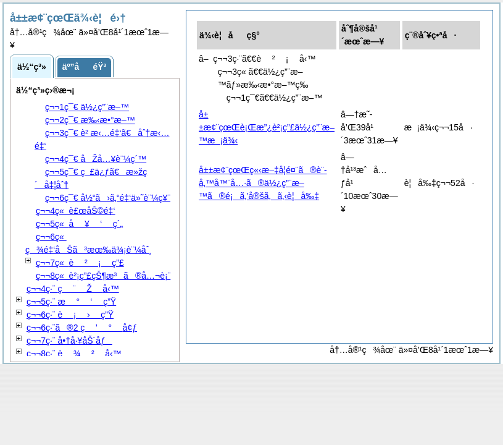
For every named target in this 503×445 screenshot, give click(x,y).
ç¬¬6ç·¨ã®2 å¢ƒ (82, 328)
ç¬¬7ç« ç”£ (80, 263)
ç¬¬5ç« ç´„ (79, 224)
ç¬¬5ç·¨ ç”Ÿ (71, 302)
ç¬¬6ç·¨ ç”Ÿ (70, 315)
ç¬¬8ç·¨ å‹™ (74, 353)
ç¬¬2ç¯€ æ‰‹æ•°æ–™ (90, 120)
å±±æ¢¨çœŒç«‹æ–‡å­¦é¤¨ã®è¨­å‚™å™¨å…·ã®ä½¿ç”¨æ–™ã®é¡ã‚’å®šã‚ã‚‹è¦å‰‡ (263, 183)
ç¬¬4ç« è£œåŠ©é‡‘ (75, 211)
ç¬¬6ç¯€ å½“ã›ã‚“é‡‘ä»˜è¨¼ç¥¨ (107, 198)
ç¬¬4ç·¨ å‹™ (73, 289)
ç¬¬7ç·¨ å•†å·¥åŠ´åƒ (69, 340)
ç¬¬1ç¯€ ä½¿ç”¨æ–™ (87, 107)
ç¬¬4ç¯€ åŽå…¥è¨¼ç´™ (95, 159)
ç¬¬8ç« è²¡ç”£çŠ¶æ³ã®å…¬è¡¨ (103, 276)
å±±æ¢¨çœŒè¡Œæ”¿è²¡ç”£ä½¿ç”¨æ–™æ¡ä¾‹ (267, 127)
